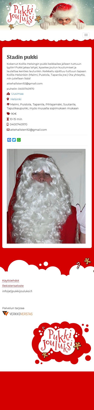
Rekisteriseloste (13, 286)
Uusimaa (17, 93)
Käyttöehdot (10, 280)
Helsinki (16, 99)
